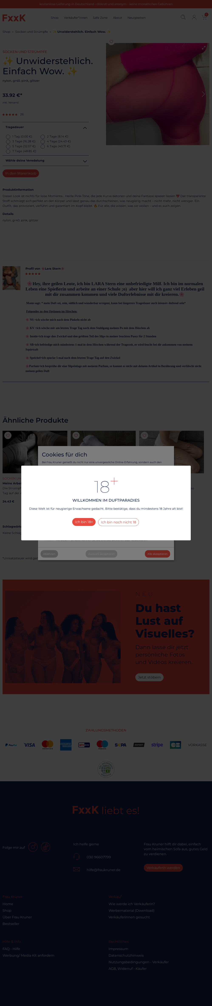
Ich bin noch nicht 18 (118, 522)
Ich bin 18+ (84, 522)
